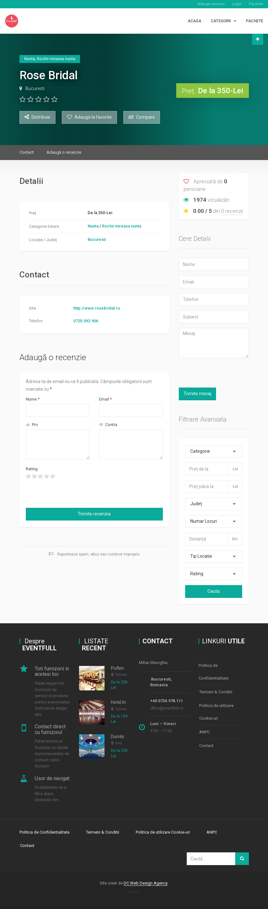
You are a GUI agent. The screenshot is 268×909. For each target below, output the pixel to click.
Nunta (93, 226)
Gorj (118, 743)
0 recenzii (232, 211)
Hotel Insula (122, 702)
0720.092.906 (85, 320)
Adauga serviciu (211, 4)
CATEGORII (221, 21)
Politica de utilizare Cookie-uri (216, 710)
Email (105, 399)
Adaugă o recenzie (64, 152)
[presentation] (63, 492)
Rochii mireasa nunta (121, 226)
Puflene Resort (126, 668)
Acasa (195, 21)
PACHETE (254, 21)
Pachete (256, 4)
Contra (108, 424)
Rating (32, 468)
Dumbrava (121, 736)
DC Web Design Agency (145, 881)
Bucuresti (35, 88)
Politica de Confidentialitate (213, 671)
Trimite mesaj (197, 393)
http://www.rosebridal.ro (96, 308)
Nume (33, 399)
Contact (26, 152)
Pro (32, 424)
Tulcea (121, 675)
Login (237, 4)
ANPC (204, 729)
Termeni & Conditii (215, 691)
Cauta (213, 591)
